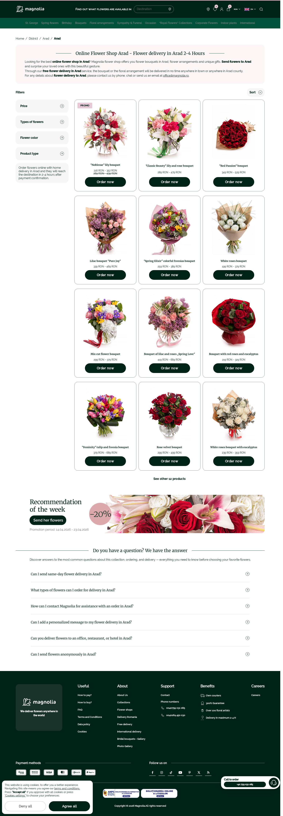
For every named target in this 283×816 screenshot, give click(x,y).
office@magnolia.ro (176, 75)
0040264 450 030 (173, 715)
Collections (123, 702)
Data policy (84, 724)
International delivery (129, 731)
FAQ (80, 709)
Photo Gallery (124, 746)
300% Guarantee (212, 703)
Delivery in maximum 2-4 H (218, 718)
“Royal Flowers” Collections (175, 23)
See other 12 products (169, 479)
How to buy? (85, 702)
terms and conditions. (67, 788)
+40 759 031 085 (245, 784)
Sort (255, 92)
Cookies (82, 731)
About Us (122, 695)
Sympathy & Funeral (129, 23)
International (247, 23)
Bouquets (80, 23)
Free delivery (124, 724)
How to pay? (84, 695)
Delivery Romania (127, 717)
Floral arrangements (102, 23)
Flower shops (124, 709)
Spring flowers (49, 23)
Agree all (69, 806)
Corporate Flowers (206, 23)
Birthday (67, 23)
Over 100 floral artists (215, 710)
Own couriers (210, 695)
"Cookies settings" (15, 795)
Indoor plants (229, 23)
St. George (31, 23)
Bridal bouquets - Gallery (131, 739)
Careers (255, 695)
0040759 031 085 (173, 708)
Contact (165, 695)
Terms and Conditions (90, 717)
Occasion (150, 23)
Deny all (25, 806)
